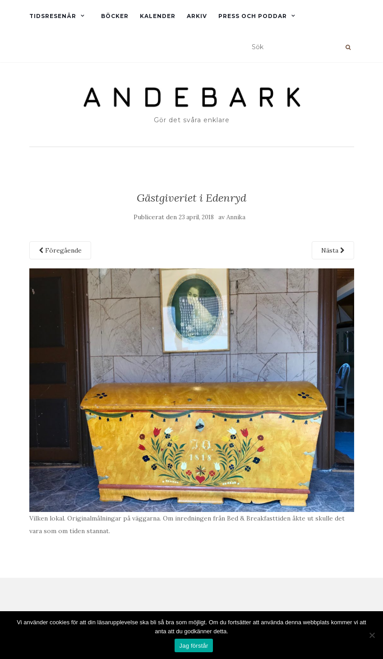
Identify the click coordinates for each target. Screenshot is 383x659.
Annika (235, 217)
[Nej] (371, 635)
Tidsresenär (52, 16)
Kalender (157, 16)
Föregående (60, 250)
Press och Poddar (252, 16)
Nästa (333, 250)
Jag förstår (193, 645)
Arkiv (197, 16)
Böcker (115, 16)
